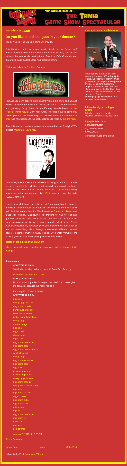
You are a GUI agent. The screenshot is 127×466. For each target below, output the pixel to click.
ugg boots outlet (21, 400)
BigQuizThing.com (94, 125)
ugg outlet (18, 367)
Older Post (71, 447)
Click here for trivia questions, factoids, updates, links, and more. (101, 114)
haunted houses (21, 247)
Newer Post (11, 447)
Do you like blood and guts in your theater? (40, 37)
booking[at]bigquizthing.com (98, 96)
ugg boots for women (23, 360)
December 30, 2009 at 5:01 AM (28, 274)
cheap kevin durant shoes (26, 385)
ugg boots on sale (22, 306)
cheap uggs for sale (23, 302)
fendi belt (17, 421)
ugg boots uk (19, 418)
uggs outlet (18, 331)
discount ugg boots (22, 371)
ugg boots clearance (23, 342)
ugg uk (16, 410)
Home (42, 447)
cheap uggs (19, 320)
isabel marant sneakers (25, 317)
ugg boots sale (20, 346)
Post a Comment (14, 439)
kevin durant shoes (22, 313)
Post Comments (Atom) (31, 454)
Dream (57, 211)
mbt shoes (18, 407)
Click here (50, 193)
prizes (58, 247)
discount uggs (20, 324)
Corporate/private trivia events (99, 135)
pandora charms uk (22, 310)
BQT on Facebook (94, 128)
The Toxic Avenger (35, 67)
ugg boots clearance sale (25, 349)
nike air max (19, 429)
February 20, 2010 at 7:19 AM (28, 291)
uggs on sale (19, 396)
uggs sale (18, 338)
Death (69, 211)
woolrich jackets (21, 353)
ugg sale (17, 299)
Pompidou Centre (54, 189)
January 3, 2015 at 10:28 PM (27, 434)
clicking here (69, 119)
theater (66, 247)
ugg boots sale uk (22, 382)
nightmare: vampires (42, 247)
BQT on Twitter (92, 132)
